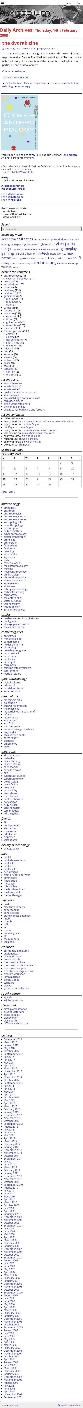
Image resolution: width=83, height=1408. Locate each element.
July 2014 (9, 1086)
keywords (9, 557)
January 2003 (11, 1374)
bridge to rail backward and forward (24, 409)
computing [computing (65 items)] (18, 244)
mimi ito (8, 568)
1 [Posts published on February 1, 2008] (49, 463)
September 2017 (13, 1054)
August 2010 (11, 1187)
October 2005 (11, 1324)
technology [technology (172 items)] (45, 262)
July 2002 (9, 1385)
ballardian (9, 758)
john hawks (10, 554)
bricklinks (9, 863)
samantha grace (13, 580)
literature (29, 83)
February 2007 (12, 1278)
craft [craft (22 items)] (28, 245)
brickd (7, 857)
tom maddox (11, 810)
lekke (7, 560)
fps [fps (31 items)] (50, 249)
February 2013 (12, 1109)
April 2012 (9, 1138)
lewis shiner (10, 793)
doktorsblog (11, 781)
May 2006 (9, 1304)
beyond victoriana (14, 1012)
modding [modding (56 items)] (29, 258)
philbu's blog (11, 574)
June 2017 (9, 1059)
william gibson (12, 813)
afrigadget (10, 507)
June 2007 (9, 1266)
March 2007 (10, 1275)
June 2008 (9, 1231)
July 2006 (9, 1298)
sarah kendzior (12, 691)
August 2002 (11, 1382)
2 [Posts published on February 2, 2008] (60, 463)
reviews (30, 157)
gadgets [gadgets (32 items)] (56, 249)
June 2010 (9, 1193)
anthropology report (16, 516)
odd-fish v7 (10, 834)
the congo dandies (14, 406)
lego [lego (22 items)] (64, 254)
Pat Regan (9, 427)
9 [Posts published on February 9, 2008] (60, 468)
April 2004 (9, 1359)
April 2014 (9, 1094)
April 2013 (9, 1103)
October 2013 (11, 1097)
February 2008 (12, 1243)
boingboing (10, 703)
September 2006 (13, 1292)
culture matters (13, 531)
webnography (12, 603)
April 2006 (9, 1307)
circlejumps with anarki (17, 403)
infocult (8, 714)
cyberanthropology (17, 278)
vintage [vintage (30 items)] (75, 263)
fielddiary (9, 290)
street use (9, 586)
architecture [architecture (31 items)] (72, 239)
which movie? (11, 395)
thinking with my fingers (17, 668)
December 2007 (13, 1249)
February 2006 (12, 1313)
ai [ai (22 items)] (39, 240)
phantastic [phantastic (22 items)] (40, 258)
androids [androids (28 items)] (45, 239)
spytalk (8, 997)
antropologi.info (13, 522)
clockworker (11, 1017)
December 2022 (13, 1039)
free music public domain (18, 965)
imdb (7, 918)
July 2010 (9, 1190)
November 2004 (13, 1353)
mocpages (10, 883)
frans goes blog (12, 638)
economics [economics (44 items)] (27, 249)
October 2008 (11, 1222)
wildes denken (12, 606)
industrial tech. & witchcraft (19, 711)
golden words (14, 322)
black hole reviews (14, 907)
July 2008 (9, 1228)
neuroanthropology (15, 571)
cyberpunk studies (14, 775)
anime (9, 334)
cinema (10, 337)
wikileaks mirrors (13, 1000)
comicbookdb (11, 910)
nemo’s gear (33, 424)
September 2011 (13, 1158)
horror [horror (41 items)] (31, 253)
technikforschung (14, 592)
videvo (7, 985)
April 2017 (9, 1065)
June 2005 (9, 1336)
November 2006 (13, 1286)
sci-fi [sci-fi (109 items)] (77, 257)
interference (11, 717)
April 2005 (9, 1342)
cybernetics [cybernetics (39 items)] (46, 244)
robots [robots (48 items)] (68, 258)
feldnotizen (10, 545)
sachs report (11, 738)
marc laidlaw (11, 796)
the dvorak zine (20, 43)
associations (11, 284)
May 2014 (9, 1091)
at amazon (70, 155)
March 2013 (10, 1106)
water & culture (13, 601)
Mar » (12, 492)
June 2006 (9, 1301)
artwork (8, 281)
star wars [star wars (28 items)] (20, 263)
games (7, 307)
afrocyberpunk (12, 755)
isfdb (6, 924)
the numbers (11, 939)
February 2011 (12, 1170)
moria (7, 930)
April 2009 (9, 1211)
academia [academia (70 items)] (8, 239)
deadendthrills (12, 959)
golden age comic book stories (21, 618)
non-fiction (40, 83)
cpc (6, 773)
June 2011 (9, 1164)
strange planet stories (16, 624)
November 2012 (13, 1118)
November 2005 (13, 1321)
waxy (6, 746)
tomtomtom (11, 670)
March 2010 (10, 1202)
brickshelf (9, 869)
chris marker (11, 767)
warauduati (10, 840)
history (74, 83)
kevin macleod (12, 977)
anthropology (11, 275)
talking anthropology (16, 589)
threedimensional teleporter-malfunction (49, 421)
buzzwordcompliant (15, 705)
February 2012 (12, 1144)
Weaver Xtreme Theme (71, 1405)
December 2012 (13, 1115)
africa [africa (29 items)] (36, 239)
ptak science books (15, 735)
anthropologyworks (15, 519)
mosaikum (10, 831)
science (8, 357)
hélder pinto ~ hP (14, 644)
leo (5, 927)
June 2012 (9, 1132)
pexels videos (11, 979)
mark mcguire (12, 726)
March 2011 (10, 1167)
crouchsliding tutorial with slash (22, 398)
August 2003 (11, 1362)
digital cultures (12, 682)
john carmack (11, 653)
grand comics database (17, 915)
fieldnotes (9, 293)
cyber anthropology (15, 534)
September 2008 (13, 1225)
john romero (11, 656)
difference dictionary (16, 1023)
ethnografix (10, 542)
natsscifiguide (12, 933)
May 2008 (9, 1234)
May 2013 (9, 1100)
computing (55, 83)
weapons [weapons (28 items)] (16, 267)
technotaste (11, 595)
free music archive (14, 962)
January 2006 (11, 1315)
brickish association (15, 860)
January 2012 (11, 1147)
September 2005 (13, 1327)
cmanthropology (13, 525)
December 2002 (13, 1376)
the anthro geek (13, 597)
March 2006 (10, 1310)
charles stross (12, 764)
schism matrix (12, 807)
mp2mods (12, 301)
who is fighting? (12, 386)
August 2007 (11, 1260)
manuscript (10, 328)
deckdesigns (11, 872)
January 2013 (11, 1112)
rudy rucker (10, 805)
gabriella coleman (14, 688)
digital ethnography (15, 536)
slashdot (9, 740)
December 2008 (13, 1217)
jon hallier (9, 659)
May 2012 (9, 1135)
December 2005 (13, 1318)
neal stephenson (13, 799)
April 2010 (9, 1199)
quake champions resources (20, 392)
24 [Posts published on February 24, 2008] (72, 479)
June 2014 (9, 1088)
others (10, 304)
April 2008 (9, 1237)
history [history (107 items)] (20, 253)
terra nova (10, 665)
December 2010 (13, 1176)
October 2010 (11, 1182)
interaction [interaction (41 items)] (56, 253)
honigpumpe (11, 825)
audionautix (11, 953)
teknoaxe (9, 982)
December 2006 (13, 1283)
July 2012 (9, 1129)
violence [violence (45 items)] (6, 266)
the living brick (12, 892)
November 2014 (13, 1077)
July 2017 (9, 1056)
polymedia (10, 732)
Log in (68, 3)
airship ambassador (15, 1009)
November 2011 (13, 1153)
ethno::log (9, 539)
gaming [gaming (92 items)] (7, 253)
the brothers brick (14, 889)
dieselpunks (11, 1020)
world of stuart (12, 673)
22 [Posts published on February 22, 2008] (49, 479)
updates (8, 368)
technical (11, 374)
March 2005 (10, 1345)
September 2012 (13, 1123)
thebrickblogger (13, 895)
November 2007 (13, 1251)
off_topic (9, 348)
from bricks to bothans (17, 875)
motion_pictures (13, 331)
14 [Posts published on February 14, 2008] (38, 474)
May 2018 (9, 1048)
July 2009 (9, 1208)
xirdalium (14, 1405)
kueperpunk (11, 720)
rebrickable (10, 886)
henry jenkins (11, 708)
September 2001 (13, 1397)
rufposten (9, 837)
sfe (5, 936)
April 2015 (9, 1074)
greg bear (9, 787)
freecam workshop (14, 974)
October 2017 (11, 1051)
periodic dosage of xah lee (19, 729)
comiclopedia (11, 912)
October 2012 (11, 1121)
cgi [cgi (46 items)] (8, 244)
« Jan (4, 492)
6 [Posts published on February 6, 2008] (26, 468)
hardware (18, 83)
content (10, 371)
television (11, 345)
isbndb (8, 921)
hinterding (10, 647)
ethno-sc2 (9, 685)
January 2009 (11, 1214)
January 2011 (11, 1173)
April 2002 (9, 1391)
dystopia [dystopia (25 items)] (16, 249)
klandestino (10, 828)
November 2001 (13, 1394)
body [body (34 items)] (3, 244)
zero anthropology (14, 609)
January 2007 (11, 1280)
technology (7, 86)
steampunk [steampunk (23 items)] (29, 263)
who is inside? (12, 389)
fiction (9, 319)
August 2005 (11, 1330)
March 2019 (10, 1042)
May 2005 (9, 1339)
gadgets (66, 83)
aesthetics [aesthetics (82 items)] (24, 239)
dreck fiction (11, 784)
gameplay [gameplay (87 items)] (69, 248)
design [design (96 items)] (6, 248)
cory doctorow (12, 770)
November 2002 (13, 1379)
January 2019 (11, 1045)
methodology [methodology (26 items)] (17, 258)
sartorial (9, 354)
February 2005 (12, 1347)
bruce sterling (12, 761)
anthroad (9, 510)
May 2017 (9, 1062)
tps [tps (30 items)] (58, 263)
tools (7, 366)
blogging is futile (13, 700)
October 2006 (11, 1289)
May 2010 (9, 1196)
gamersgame (11, 641)
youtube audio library (16, 988)
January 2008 (11, 1246)
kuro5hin (9, 723)
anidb (7, 904)
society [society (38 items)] (5, 263)
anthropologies (12, 513)
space (7, 363)
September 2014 (13, 1083)
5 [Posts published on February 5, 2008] (15, 468)
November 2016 (13, 1071)
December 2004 (13, 1350)
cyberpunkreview (13, 778)
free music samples (15, 968)
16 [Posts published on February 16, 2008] (61, 474)
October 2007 (11, 1254)
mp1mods (12, 299)
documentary (14, 339)
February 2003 (12, 1371)
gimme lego (10, 877)
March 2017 (10, 1068)
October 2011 (11, 1155)
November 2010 (13, 1179)
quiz (6, 351)
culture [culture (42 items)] (35, 244)
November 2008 (13, 1219)
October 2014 (11, 1080)
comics (8, 83)
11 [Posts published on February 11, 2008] (4, 474)
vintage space (11, 848)
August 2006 (11, 1295)
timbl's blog (10, 743)
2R (5, 822)
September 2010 (13, 1184)
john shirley (10, 790)
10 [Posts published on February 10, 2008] (72, 468)
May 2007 (9, 1269)
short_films (12, 342)
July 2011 (9, 1161)
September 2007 (13, 1257)
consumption (11, 528)
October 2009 (11, 1205)
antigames (10, 636)
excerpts (11, 316)
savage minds (11, 583)
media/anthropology (16, 566)
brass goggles (12, 1014)
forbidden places (13, 401)
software (9, 360)
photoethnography (15, 577)
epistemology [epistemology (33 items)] (41, 249)
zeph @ (12, 194)
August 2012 (11, 1126)
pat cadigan (10, 802)
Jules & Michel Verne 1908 (18, 172)
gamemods (10, 296)
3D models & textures (16, 950)
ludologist (9, 662)
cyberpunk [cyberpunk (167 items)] (65, 244)
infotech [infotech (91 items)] (42, 253)
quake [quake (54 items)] (59, 258)
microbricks (10, 880)
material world (12, 563)
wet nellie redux (13, 383)
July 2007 (9, 1263)
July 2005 (9, 1333)
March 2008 (10, 1240)
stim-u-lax (17, 418)
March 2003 (10, 1368)
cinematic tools (12, 956)
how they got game (15, 650)
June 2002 (9, 1388)
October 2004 (11, 1356)
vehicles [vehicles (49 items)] (66, 263)
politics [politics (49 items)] (49, 258)
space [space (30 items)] (12, 263)
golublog (9, 551)
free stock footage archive (19, 971)
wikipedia (9, 942)
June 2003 (9, 1365)
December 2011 (13, 1150)
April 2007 (9, 1272)
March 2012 (10, 1141)
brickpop (9, 866)
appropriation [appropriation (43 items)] (58, 239)
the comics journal (14, 627)
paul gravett (11, 621)
